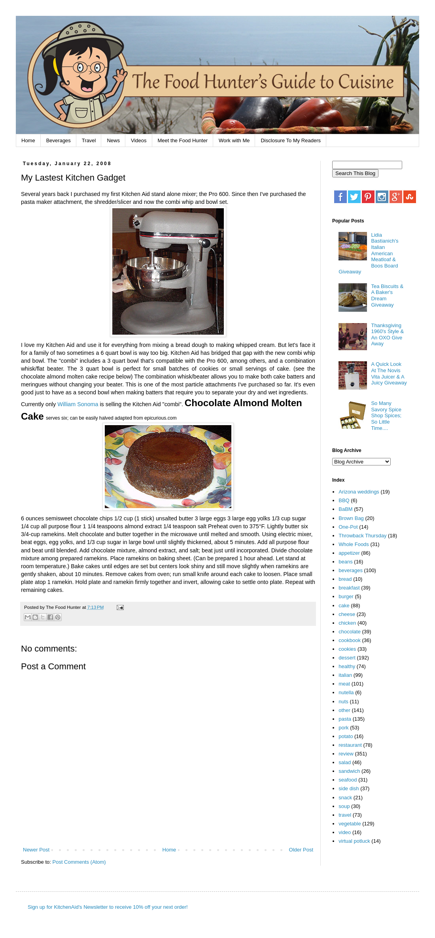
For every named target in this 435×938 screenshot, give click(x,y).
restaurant (350, 745)
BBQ (344, 500)
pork (343, 728)
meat (344, 684)
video (345, 832)
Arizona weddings (359, 492)
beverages (351, 570)
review (346, 754)
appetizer (349, 553)
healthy (347, 666)
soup (344, 806)
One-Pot (348, 527)
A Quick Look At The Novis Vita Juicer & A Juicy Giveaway (389, 373)
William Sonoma (77, 404)
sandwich (349, 771)
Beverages (58, 140)
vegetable (350, 824)
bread (345, 579)
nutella (346, 692)
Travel (89, 140)
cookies (347, 649)
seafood (348, 780)
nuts (343, 701)
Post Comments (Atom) (79, 862)
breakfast (349, 588)
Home (28, 140)
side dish (349, 788)
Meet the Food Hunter (183, 140)
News (113, 140)
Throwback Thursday (362, 536)
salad (345, 762)
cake (344, 605)
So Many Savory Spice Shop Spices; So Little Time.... (386, 415)
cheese (347, 614)
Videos (139, 140)
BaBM (345, 509)
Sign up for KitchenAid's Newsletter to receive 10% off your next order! (108, 907)
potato (346, 736)
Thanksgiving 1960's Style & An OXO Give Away (387, 334)
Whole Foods (354, 544)
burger (346, 596)
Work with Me (234, 140)
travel (345, 815)
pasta (345, 719)
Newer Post (36, 850)
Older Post (301, 850)
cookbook (350, 640)
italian (345, 675)
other (344, 710)
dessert (347, 658)
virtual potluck (354, 841)
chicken (347, 623)
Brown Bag (351, 518)
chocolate (350, 632)
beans (345, 562)
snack (345, 798)
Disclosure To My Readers (290, 140)
